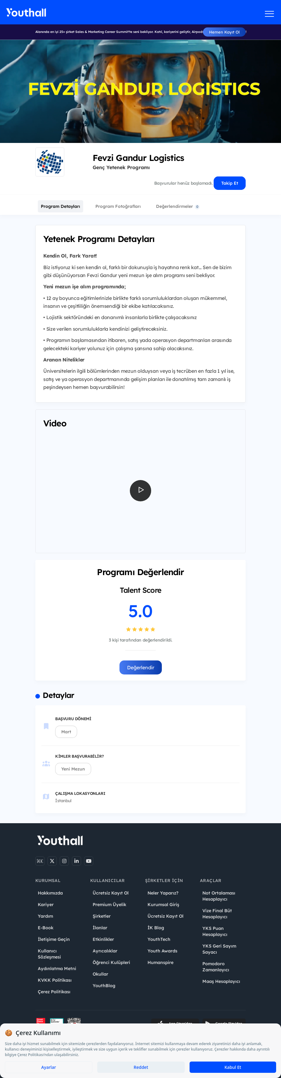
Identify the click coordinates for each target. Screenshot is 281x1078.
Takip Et (229, 183)
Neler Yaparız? (163, 893)
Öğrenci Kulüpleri (111, 962)
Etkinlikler (103, 939)
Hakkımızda (50, 893)
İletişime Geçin (54, 939)
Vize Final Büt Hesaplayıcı (217, 914)
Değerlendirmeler (178, 206)
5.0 (140, 610)
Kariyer (46, 904)
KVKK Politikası (55, 980)
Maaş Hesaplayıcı (221, 981)
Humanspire (160, 962)
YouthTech (159, 939)
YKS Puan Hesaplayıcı (214, 931)
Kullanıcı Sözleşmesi (49, 954)
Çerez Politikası (54, 991)
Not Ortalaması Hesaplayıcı (218, 896)
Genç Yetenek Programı (121, 167)
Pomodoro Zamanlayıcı (215, 967)
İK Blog (156, 927)
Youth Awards (162, 951)
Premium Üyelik (109, 904)
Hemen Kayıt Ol (224, 32)
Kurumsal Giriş (163, 904)
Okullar (100, 974)
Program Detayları (60, 206)
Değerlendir (140, 667)
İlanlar (100, 927)
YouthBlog (104, 985)
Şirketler (102, 916)
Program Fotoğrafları (118, 206)
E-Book (45, 927)
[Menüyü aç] (269, 14)
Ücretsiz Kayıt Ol (111, 893)
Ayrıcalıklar (105, 951)
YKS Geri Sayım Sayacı (219, 949)
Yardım (45, 916)
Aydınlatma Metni (57, 968)
